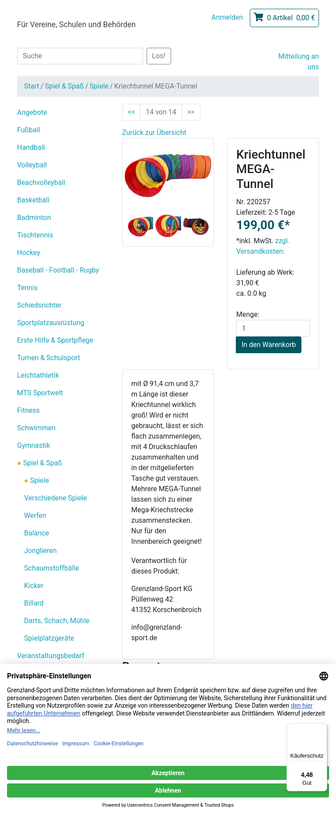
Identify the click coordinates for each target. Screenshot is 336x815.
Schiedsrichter (39, 305)
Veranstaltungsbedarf (50, 656)
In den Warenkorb (269, 344)
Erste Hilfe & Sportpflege (55, 340)
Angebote (32, 112)
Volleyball (32, 165)
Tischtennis (35, 235)
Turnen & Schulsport (48, 358)
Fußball (28, 130)
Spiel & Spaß (64, 86)
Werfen (35, 515)
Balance (36, 533)
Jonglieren (40, 550)
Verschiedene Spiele (55, 498)
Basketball (33, 200)
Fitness (28, 410)
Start (31, 86)
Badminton (34, 217)
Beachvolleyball (41, 182)
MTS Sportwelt (40, 393)
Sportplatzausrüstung (50, 323)
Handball (31, 147)
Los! (158, 56)
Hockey (28, 252)
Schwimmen (36, 428)
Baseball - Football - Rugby (58, 270)
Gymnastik (33, 445)
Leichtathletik (38, 375)
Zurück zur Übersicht (154, 132)
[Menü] (322, 728)
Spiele (99, 86)
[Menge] (273, 328)
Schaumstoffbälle (51, 568)
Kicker (33, 585)
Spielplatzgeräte (49, 638)
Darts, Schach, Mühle (56, 621)
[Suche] (80, 56)
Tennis (27, 287)
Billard (34, 603)
